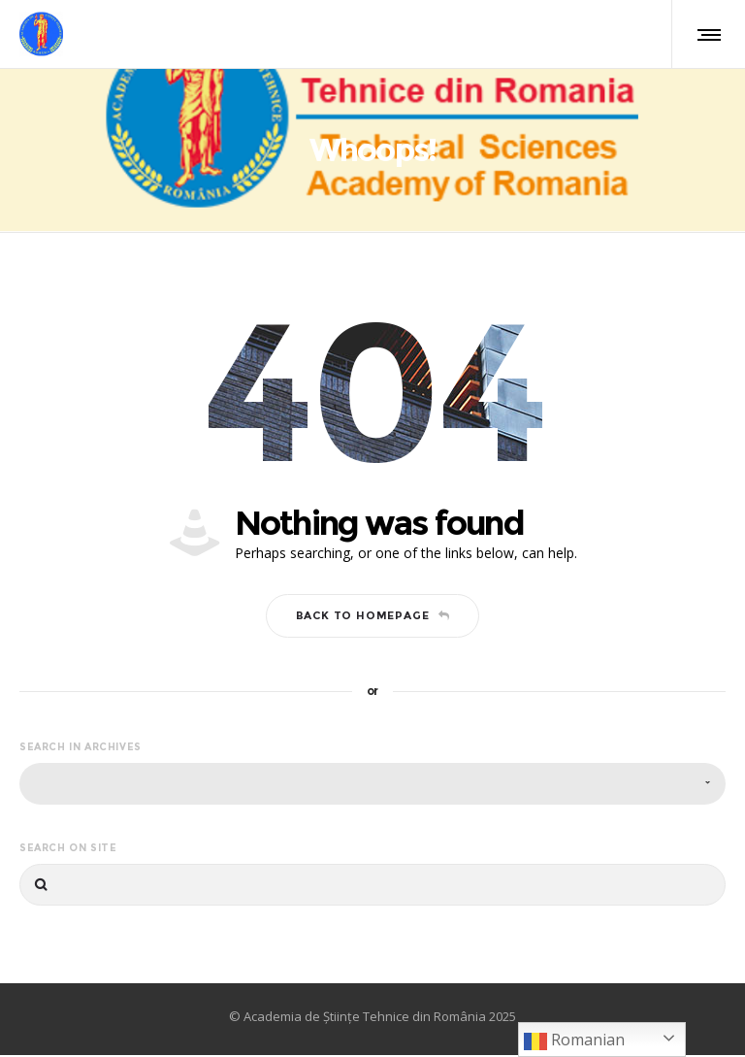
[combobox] (372, 786)
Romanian (574, 1041)
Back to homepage (373, 618)
